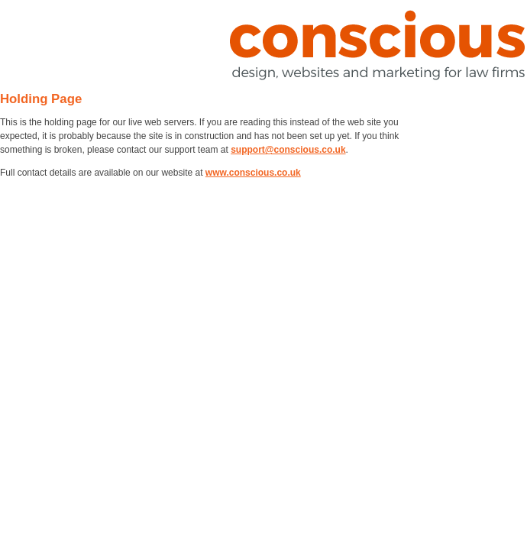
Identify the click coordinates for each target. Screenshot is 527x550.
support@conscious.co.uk (288, 149)
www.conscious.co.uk (253, 172)
